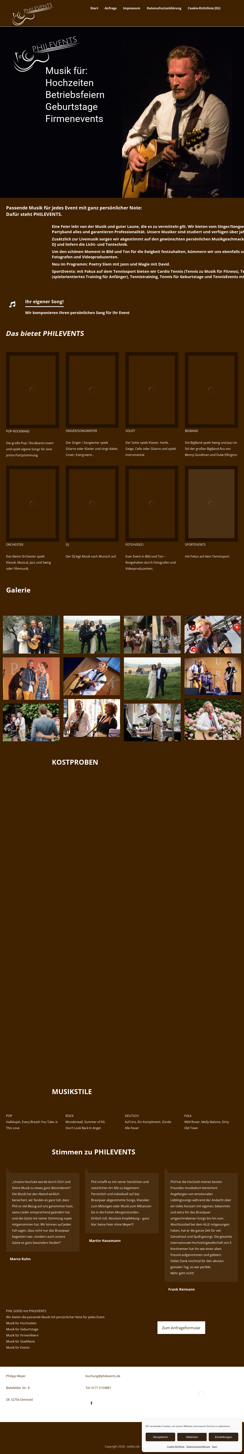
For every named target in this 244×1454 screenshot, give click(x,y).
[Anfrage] (181, 1327)
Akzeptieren (160, 1437)
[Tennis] (211, 504)
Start (214, 1446)
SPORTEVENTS (195, 544)
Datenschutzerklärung (198, 1446)
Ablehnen (192, 1437)
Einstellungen (223, 1437)
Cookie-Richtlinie (176, 1446)
